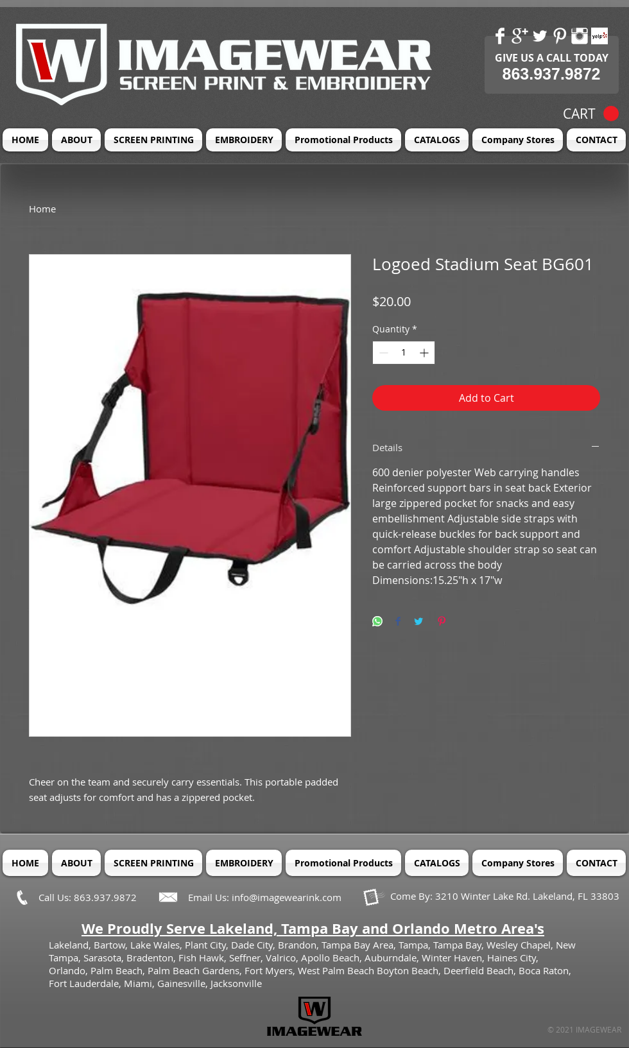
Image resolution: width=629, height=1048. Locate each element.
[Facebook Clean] (500, 36)
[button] (591, 114)
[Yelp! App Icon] (599, 36)
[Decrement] (382, 352)
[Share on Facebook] (398, 622)
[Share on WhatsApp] (377, 622)
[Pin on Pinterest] (441, 622)
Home (42, 208)
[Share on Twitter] (418, 622)
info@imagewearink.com (286, 897)
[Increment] (425, 352)
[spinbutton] (403, 352)
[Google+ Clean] (520, 36)
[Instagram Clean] (579, 36)
